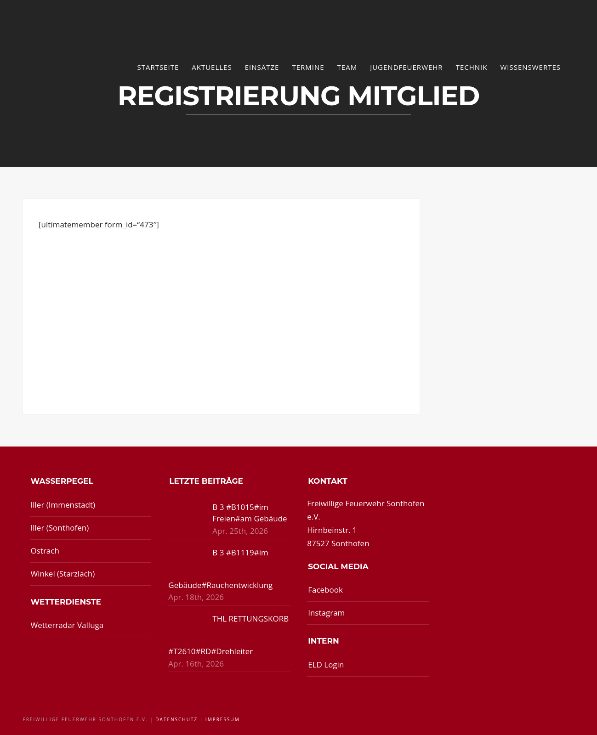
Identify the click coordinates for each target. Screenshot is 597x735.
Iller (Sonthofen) (60, 527)
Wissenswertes (530, 67)
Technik (472, 67)
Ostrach (45, 550)
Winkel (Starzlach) (63, 573)
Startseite (158, 67)
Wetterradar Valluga (67, 625)
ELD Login (326, 664)
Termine (308, 67)
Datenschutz (176, 719)
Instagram (326, 612)
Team (347, 67)
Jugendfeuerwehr (406, 67)
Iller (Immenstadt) (63, 504)
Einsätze (262, 67)
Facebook (325, 589)
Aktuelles (212, 67)
